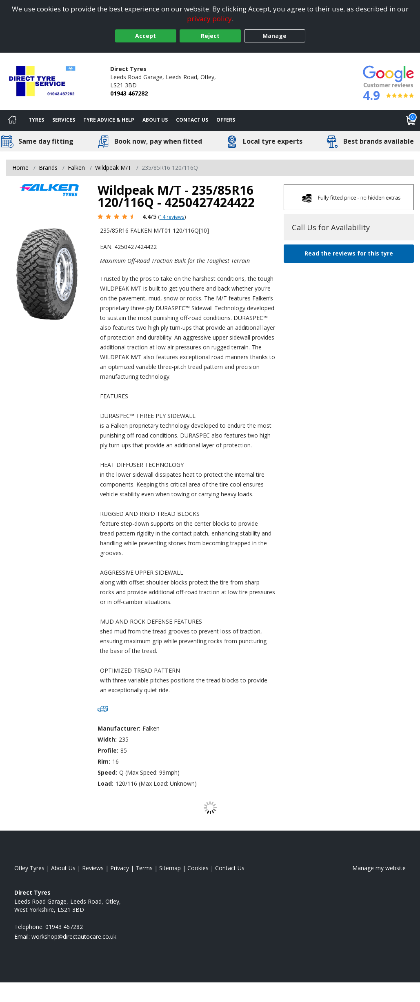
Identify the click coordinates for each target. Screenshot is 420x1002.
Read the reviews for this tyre (348, 253)
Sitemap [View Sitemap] (170, 868)
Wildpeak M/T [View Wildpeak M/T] (113, 167)
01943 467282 (129, 93)
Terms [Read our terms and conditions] (144, 868)
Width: (107, 739)
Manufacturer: (119, 728)
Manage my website (379, 868)
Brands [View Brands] (48, 167)
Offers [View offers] (225, 119)
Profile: (108, 750)
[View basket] (411, 120)
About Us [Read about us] (63, 868)
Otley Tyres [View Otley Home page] (29, 868)
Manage (274, 36)
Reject (210, 36)
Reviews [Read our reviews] (93, 868)
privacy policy (209, 18)
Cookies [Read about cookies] (198, 868)
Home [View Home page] (20, 167)
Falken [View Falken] (76, 167)
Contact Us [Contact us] (192, 119)
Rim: (104, 761)
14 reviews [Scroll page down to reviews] (172, 216)
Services (63, 119)
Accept (145, 36)
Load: (105, 783)
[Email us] (73, 936)
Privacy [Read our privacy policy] (119, 868)
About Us (155, 119)
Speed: (107, 772)
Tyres (36, 119)
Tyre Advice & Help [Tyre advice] (108, 119)
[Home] (12, 120)
